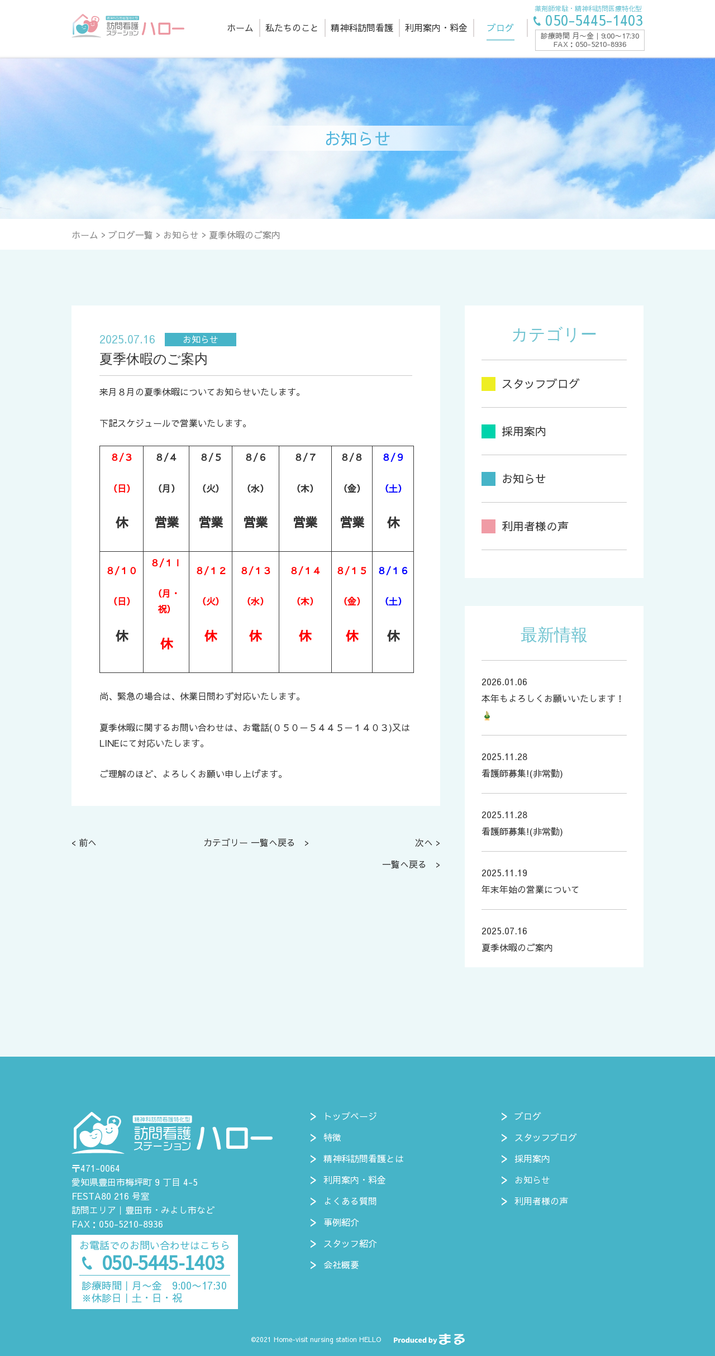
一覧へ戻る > (411, 864)
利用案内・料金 (354, 1179)
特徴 (332, 1137)
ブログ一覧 (130, 234)
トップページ (350, 1116)
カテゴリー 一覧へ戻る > (256, 842)
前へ (88, 842)
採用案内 (532, 1158)
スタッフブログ (545, 1137)
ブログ (527, 1116)
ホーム (85, 234)
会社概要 (341, 1264)
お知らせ (181, 234)
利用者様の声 (541, 1201)
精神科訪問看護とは (363, 1158)
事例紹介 (341, 1222)
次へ (424, 842)
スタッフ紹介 (350, 1243)
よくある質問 (350, 1201)
